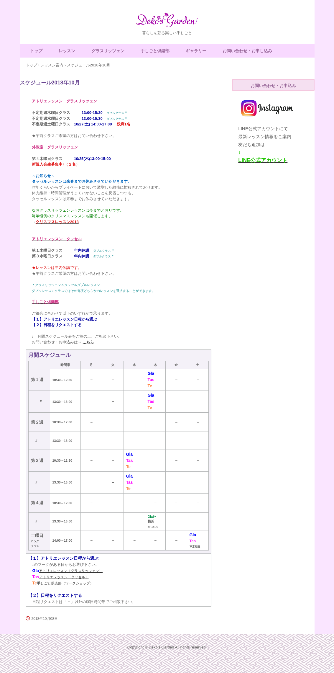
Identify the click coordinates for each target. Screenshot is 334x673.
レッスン (67, 50)
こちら (88, 342)
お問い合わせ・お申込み (273, 85)
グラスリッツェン (107, 50)
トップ (36, 50)
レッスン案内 (51, 65)
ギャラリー (196, 50)
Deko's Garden (167, 22)
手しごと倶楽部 (155, 50)
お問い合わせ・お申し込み (247, 50)
